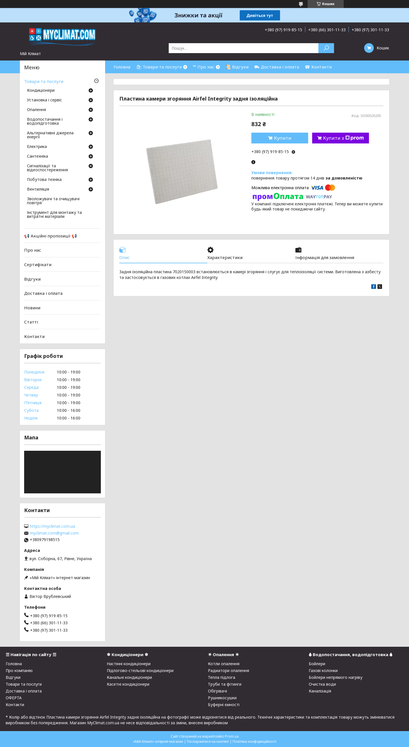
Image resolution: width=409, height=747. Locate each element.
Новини (32, 307)
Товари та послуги (43, 81)
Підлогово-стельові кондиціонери (140, 670)
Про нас (32, 250)
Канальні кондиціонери (129, 677)
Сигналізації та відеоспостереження (47, 168)
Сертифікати (37, 264)
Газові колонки (323, 670)
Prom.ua (232, 736)
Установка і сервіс (44, 100)
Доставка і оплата (43, 293)
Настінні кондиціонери (129, 663)
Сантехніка (37, 156)
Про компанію (19, 670)
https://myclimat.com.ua (52, 526)
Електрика (37, 147)
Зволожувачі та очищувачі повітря (53, 201)
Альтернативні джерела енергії (50, 135)
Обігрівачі (217, 691)
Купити (282, 138)
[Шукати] (326, 48)
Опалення (36, 110)
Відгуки (32, 278)
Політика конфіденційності (254, 741)
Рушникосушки (222, 697)
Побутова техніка (44, 180)
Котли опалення (223, 663)
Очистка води (322, 684)
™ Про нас (203, 67)
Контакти (34, 336)
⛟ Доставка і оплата (276, 67)
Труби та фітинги (224, 684)
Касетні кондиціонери (128, 684)
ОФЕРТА (14, 697)
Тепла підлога (221, 677)
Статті (31, 322)
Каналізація (320, 691)
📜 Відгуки (237, 67)
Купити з (343, 138)
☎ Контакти (318, 67)
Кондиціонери (41, 90)
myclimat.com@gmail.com (54, 533)
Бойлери (317, 663)
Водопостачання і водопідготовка (44, 121)
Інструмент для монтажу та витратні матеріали (54, 214)
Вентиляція (38, 189)
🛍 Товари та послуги (159, 67)
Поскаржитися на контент (208, 741)
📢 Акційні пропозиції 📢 (50, 236)
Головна (122, 67)
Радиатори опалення (228, 670)
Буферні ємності (223, 704)
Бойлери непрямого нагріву (335, 677)
